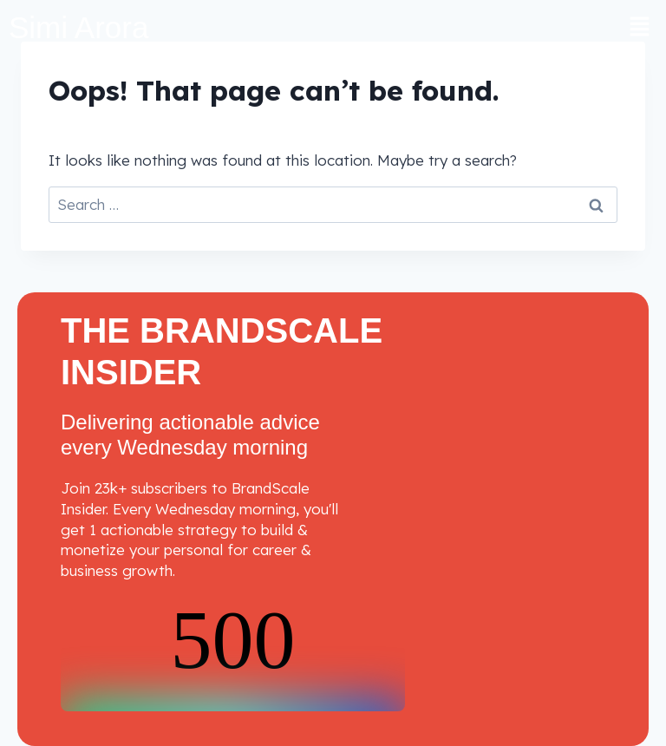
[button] (640, 27)
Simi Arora (78, 27)
